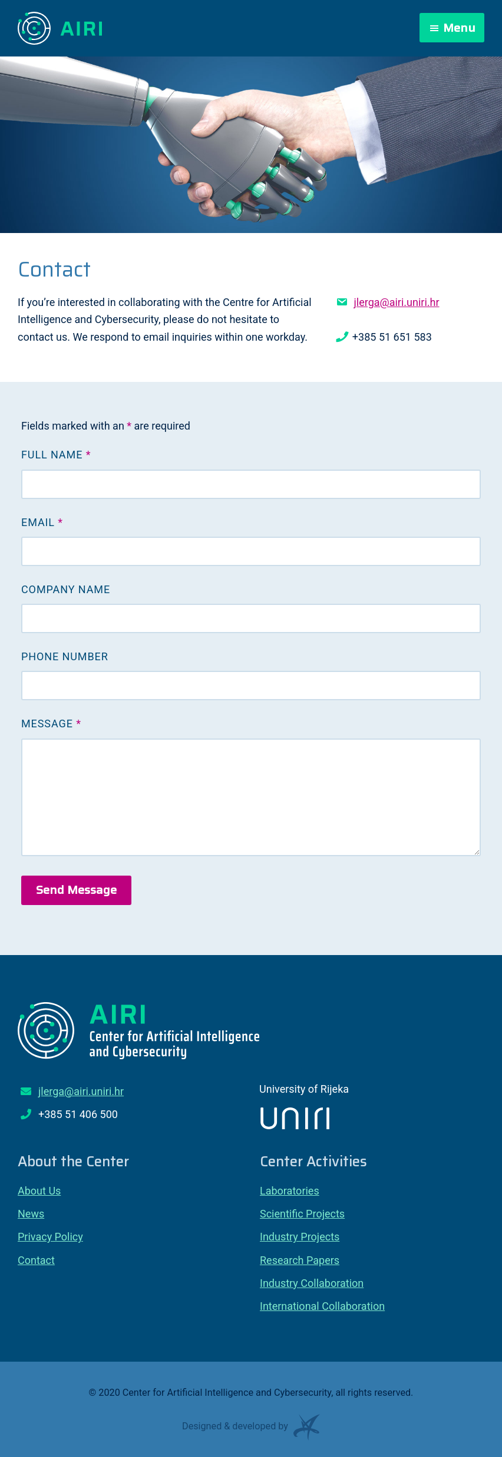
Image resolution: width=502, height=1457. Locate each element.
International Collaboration (322, 1306)
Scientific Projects (302, 1213)
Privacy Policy (50, 1236)
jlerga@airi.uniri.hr (396, 302)
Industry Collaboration (312, 1283)
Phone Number (64, 656)
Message (51, 723)
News (31, 1213)
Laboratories (289, 1191)
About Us (39, 1191)
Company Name (65, 589)
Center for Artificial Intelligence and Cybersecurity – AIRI (60, 28)
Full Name (56, 454)
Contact (36, 1260)
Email (42, 522)
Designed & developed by (251, 1430)
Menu (459, 27)
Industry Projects (299, 1236)
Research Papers (299, 1260)
